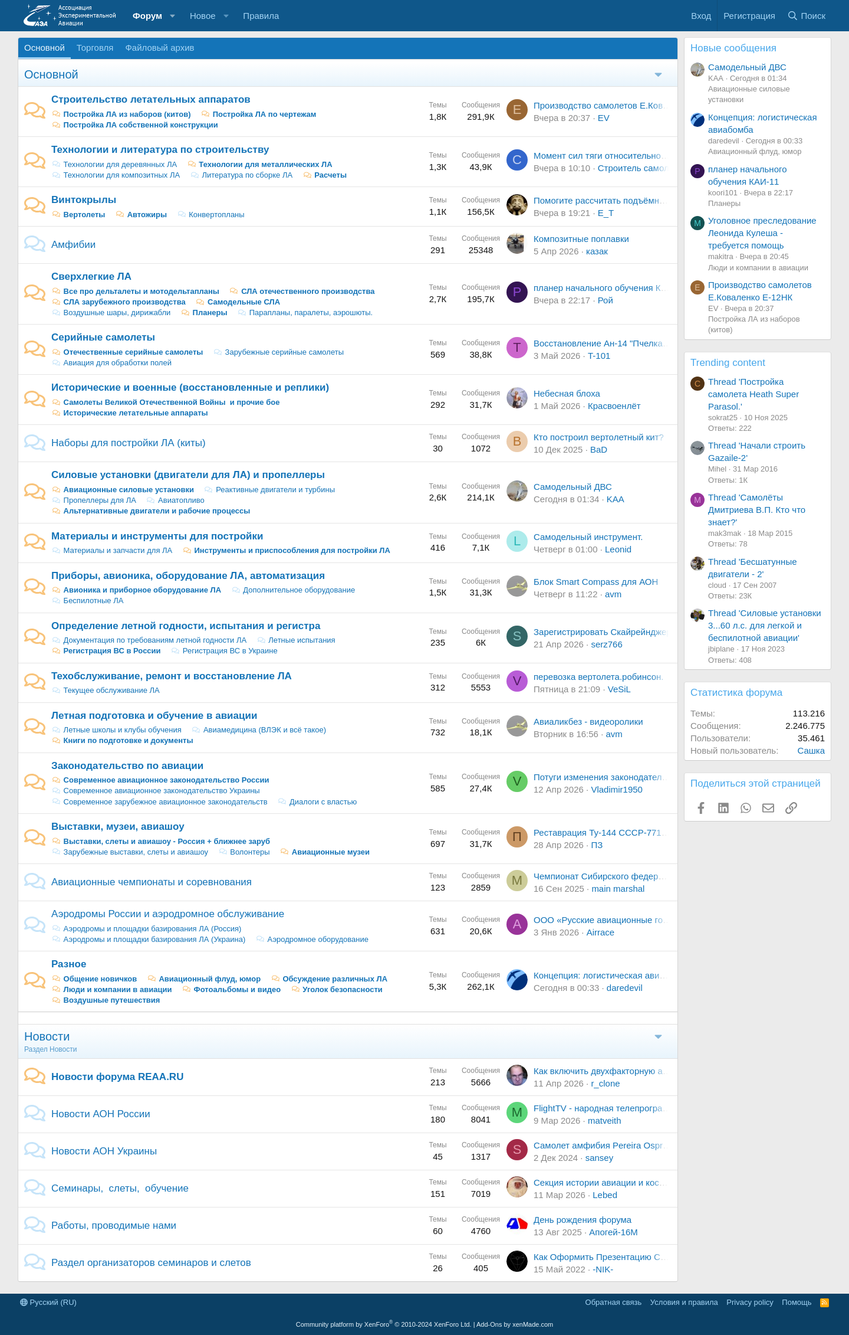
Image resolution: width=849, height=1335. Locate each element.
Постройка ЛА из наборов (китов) (121, 114)
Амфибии (73, 244)
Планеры (204, 312)
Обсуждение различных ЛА (329, 978)
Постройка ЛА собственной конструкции (134, 124)
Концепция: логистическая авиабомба (612, 975)
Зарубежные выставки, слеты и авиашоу (129, 852)
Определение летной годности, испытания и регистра (185, 625)
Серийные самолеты (103, 337)
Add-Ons (489, 1324)
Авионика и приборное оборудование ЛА (136, 589)
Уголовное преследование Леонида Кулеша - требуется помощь (762, 232)
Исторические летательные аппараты (129, 412)
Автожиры (141, 214)
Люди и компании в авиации (111, 989)
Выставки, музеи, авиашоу (118, 826)
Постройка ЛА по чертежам (258, 114)
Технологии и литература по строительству (160, 149)
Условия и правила (684, 1302)
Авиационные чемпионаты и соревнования (151, 882)
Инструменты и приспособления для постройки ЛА (286, 550)
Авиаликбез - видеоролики (588, 721)
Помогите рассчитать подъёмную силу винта (626, 200)
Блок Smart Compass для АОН (596, 582)
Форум (147, 16)
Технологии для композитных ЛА (115, 175)
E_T (606, 213)
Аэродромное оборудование (311, 939)
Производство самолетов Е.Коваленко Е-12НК (629, 105)
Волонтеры (244, 852)
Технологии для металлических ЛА (260, 164)
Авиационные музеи (324, 852)
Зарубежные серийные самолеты (278, 352)
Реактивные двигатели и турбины (269, 489)
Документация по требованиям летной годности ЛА (148, 640)
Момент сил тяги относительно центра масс (624, 155)
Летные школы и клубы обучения (116, 729)
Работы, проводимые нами (113, 1225)
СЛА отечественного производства (302, 291)
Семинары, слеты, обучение (120, 1188)
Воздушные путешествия (105, 1000)
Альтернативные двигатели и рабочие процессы (150, 510)
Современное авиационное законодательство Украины (155, 790)
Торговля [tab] (95, 47)
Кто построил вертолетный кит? (599, 437)
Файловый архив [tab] (159, 47)
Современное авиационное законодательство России (160, 780)
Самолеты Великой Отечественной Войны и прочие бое (165, 402)
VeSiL (619, 689)
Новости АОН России (100, 1114)
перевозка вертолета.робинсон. (598, 677)
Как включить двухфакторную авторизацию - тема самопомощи (664, 1071)
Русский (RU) (48, 1302)
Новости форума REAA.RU (117, 1076)
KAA (615, 499)
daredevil (625, 988)
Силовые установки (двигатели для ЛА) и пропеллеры (188, 474)
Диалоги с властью (317, 801)
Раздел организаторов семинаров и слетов (151, 1262)
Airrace (601, 932)
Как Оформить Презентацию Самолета (614, 1257)
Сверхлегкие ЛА (91, 276)
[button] (172, 15)
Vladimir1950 (617, 789)
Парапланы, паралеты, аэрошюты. (305, 312)
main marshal (617, 889)
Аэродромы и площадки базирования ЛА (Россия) (146, 928)
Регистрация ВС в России (106, 650)
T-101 (599, 356)
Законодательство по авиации (127, 765)
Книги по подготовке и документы (122, 740)
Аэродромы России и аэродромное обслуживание (167, 914)
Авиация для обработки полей (111, 362)
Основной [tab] (44, 47)
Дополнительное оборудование (293, 589)
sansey (599, 1158)
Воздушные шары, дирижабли (110, 312)
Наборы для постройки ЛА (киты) (128, 443)
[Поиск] (806, 15)
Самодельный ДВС (573, 487)
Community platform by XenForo (384, 1324)
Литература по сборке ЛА (241, 175)
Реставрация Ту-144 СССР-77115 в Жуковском (630, 832)
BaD (598, 449)
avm (613, 594)
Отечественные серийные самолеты (127, 352)
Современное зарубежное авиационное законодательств (159, 801)
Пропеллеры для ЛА (93, 500)
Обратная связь (613, 1302)
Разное (68, 964)
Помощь (796, 1302)
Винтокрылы (83, 199)
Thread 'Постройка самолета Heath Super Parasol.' (753, 394)
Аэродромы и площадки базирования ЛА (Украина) (148, 939)
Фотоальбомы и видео (231, 989)
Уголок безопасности (337, 989)
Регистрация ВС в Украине (223, 650)
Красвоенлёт (614, 406)
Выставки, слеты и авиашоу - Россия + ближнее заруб (160, 841)
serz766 (606, 644)
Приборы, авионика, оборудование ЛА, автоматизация (188, 575)
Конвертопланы (211, 214)
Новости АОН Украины (104, 1151)
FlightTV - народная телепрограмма (606, 1108)
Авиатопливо (175, 500)
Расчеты (324, 175)
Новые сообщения (733, 48)
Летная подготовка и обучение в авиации (154, 715)
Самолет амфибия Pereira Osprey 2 (606, 1145)
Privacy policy (749, 1302)
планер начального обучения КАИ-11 (610, 288)
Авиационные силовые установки (122, 489)
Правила (261, 16)
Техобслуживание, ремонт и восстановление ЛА (171, 676)
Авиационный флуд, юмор (204, 978)
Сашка (811, 750)
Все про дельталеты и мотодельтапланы (135, 291)
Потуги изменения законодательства (609, 777)
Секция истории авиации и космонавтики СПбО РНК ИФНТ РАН (665, 1182)
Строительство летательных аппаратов (151, 99)
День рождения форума (582, 1220)
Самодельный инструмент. (588, 537)
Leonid (618, 549)
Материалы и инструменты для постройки (157, 536)
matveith (604, 1120)
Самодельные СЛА (237, 301)
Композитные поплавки (581, 239)
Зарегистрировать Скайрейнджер (603, 632)
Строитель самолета (640, 168)
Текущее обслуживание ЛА (105, 690)
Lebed (605, 1195)
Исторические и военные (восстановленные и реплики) (190, 387)
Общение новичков (94, 978)
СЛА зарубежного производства (118, 301)
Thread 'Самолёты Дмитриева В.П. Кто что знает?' (756, 509)
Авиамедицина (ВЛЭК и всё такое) (258, 729)
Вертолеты (78, 214)
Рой (605, 300)
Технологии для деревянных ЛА (114, 164)
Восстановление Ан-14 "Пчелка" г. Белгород (623, 343)
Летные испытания (295, 640)
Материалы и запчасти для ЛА (111, 550)
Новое (203, 16)
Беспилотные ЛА (87, 600)
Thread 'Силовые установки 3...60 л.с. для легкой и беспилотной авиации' (764, 625)
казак (597, 251)
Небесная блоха (567, 393)
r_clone (605, 1083)
